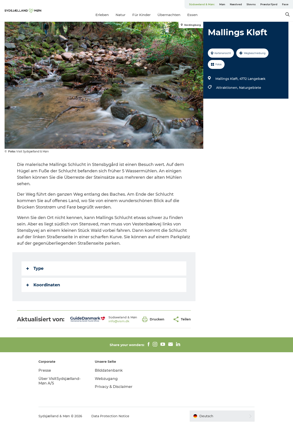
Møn (222, 4)
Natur (120, 15)
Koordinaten (43, 284)
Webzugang (106, 378)
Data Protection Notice (110, 416)
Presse (44, 370)
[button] (154, 319)
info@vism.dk (119, 321)
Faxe (285, 4)
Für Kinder (141, 15)
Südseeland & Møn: (202, 4)
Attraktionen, (227, 88)
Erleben (102, 15)
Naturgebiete (250, 88)
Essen (192, 15)
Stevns (251, 4)
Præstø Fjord (268, 4)
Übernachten (168, 15)
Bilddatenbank (109, 370)
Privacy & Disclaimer (114, 386)
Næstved (236, 4)
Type (34, 268)
